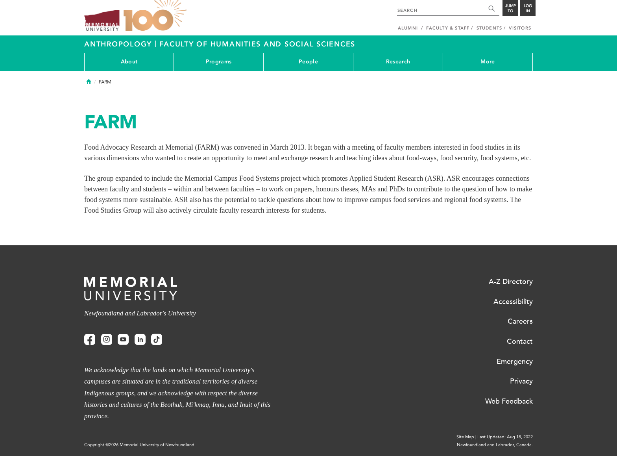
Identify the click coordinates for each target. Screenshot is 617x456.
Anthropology (119, 44)
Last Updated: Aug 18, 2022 (505, 436)
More (487, 61)
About (129, 61)
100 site (155, 16)
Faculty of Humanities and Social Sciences (257, 44)
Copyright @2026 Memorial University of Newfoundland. (140, 444)
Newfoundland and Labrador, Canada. (495, 444)
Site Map (465, 436)
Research (398, 61)
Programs (218, 61)
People (308, 61)
